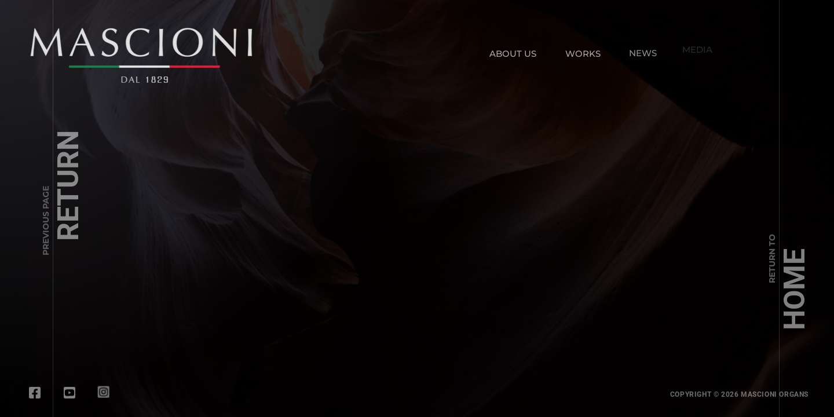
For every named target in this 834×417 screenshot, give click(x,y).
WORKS (583, 52)
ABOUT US (512, 53)
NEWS (640, 50)
